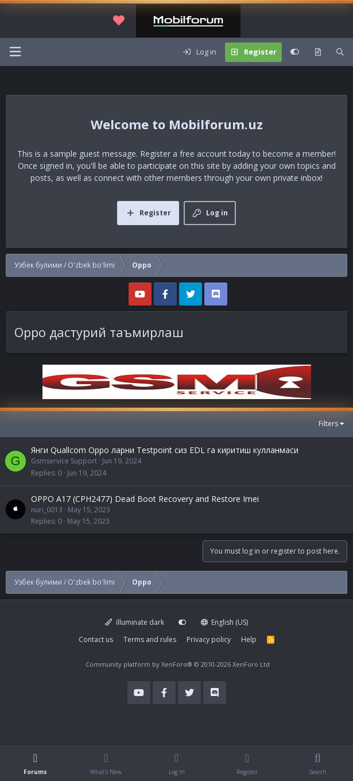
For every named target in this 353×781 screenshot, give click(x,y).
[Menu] (15, 52)
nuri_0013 (47, 510)
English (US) (225, 622)
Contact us (96, 639)
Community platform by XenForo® (178, 664)
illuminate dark (134, 622)
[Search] (340, 52)
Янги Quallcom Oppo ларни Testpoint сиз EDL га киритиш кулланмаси (164, 449)
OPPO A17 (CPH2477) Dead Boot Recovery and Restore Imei (145, 498)
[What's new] (317, 52)
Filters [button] (328, 423)
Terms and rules (149, 639)
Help (249, 639)
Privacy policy (209, 639)
